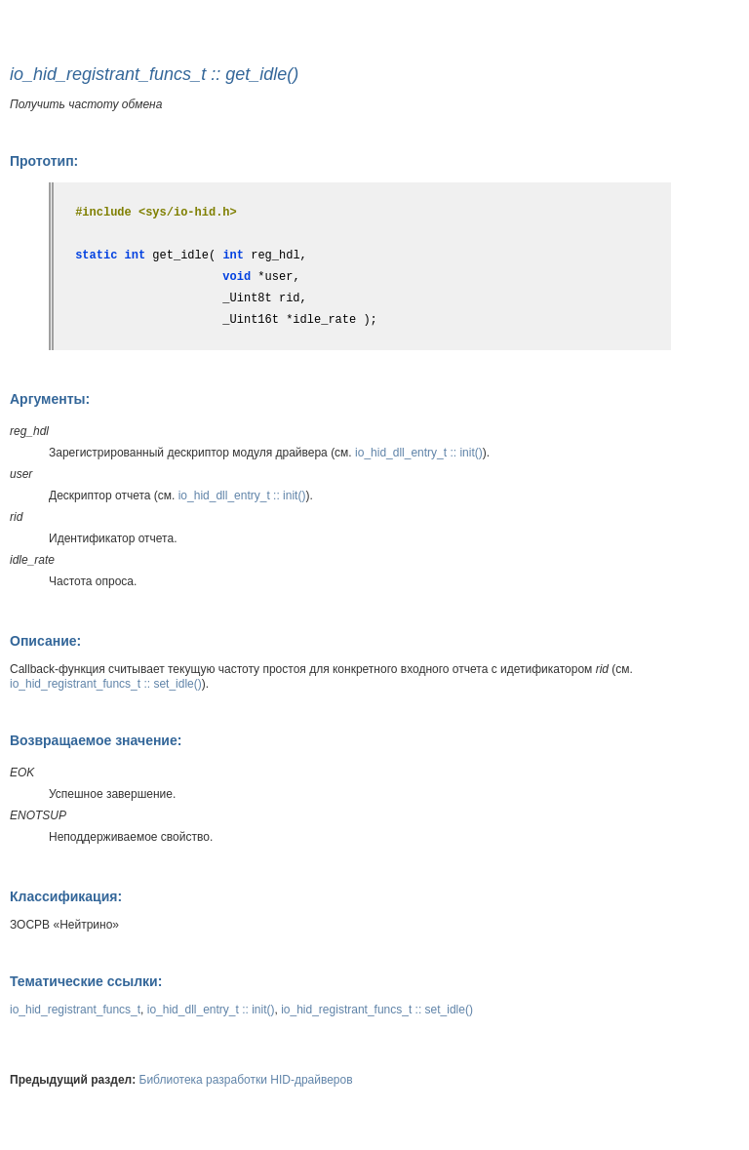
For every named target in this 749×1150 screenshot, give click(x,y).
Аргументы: (50, 399)
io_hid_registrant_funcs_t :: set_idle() (106, 684)
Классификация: (66, 896)
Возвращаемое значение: (95, 740)
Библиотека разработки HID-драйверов (246, 1080)
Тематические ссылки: (86, 981)
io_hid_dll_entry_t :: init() (419, 452)
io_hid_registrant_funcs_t (75, 1009)
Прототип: (44, 161)
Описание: (45, 641)
